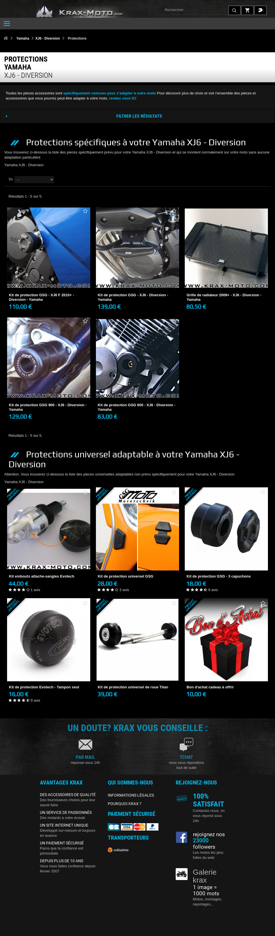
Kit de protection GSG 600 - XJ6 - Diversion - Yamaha (136, 407)
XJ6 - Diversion (47, 38)
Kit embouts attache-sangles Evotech (41, 576)
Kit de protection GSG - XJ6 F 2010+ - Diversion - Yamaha (41, 297)
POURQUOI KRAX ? (124, 803)
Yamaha (22, 38)
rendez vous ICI (122, 98)
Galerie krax (205, 876)
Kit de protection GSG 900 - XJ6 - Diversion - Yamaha (48, 407)
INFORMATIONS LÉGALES (131, 795)
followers (204, 844)
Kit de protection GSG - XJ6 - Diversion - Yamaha (133, 297)
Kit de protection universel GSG (125, 576)
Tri (10, 179)
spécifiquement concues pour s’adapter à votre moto (109, 93)
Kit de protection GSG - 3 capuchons (218, 576)
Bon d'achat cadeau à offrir (210, 687)
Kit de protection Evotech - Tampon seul (44, 687)
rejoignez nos (209, 834)
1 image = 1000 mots (206, 890)
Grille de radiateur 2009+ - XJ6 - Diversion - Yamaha (223, 297)
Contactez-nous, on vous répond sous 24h (209, 816)
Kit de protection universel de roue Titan (133, 687)
